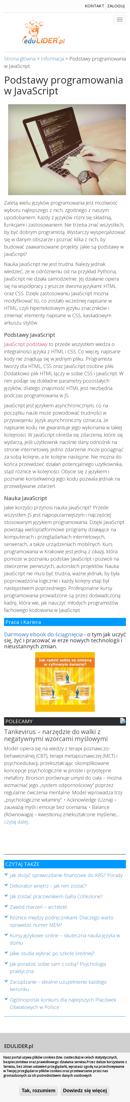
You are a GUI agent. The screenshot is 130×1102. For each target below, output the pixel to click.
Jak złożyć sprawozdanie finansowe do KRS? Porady (66, 875)
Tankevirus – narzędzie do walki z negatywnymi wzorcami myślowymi (56, 735)
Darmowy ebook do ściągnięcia (43, 634)
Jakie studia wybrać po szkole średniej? (52, 953)
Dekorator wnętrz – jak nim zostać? (48, 885)
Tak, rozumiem (39, 1091)
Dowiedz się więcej (85, 1091)
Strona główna (19, 58)
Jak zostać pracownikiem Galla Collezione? (56, 896)
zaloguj (116, 5)
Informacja (52, 58)
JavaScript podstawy (25, 344)
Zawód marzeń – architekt (38, 907)
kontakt (94, 5)
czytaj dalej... (17, 821)
